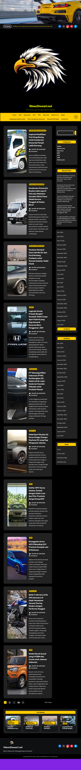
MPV (39, 115)
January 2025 (61, 299)
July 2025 (60, 274)
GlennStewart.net (40, 106)
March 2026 (60, 241)
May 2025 (60, 282)
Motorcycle (27, 115)
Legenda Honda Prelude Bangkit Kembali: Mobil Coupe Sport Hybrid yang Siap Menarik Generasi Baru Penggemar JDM (38, 322)
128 (18, 714)
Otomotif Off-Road (53, 119)
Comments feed (62, 458)
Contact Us (64, 119)
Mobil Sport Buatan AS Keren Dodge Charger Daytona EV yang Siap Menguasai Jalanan (38, 443)
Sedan (63, 115)
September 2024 (62, 316)
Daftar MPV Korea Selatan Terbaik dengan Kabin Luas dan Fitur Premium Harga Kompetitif (38, 499)
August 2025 (61, 270)
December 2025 (62, 253)
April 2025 (60, 287)
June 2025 (60, 278)
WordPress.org (61, 462)
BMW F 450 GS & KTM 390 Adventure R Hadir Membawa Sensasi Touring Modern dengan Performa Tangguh (38, 610)
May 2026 (60, 232)
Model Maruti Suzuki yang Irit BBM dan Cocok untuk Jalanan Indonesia (36, 667)
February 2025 (61, 295)
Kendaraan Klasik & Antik (17, 119)
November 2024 (62, 308)
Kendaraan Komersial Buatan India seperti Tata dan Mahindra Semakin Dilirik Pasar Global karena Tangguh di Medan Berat (38, 198)
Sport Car (46, 115)
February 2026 (61, 245)
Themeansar (54, 767)
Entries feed (61, 453)
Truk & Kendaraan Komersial (36, 119)
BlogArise (45, 767)
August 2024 (61, 320)
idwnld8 (32, 149)
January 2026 (61, 249)
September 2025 (62, 266)
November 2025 (62, 257)
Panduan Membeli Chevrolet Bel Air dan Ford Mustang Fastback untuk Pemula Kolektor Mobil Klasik (38, 259)
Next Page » (48, 713)
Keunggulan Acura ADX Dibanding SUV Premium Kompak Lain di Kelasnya (38, 552)
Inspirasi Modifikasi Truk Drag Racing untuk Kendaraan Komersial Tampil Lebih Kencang (38, 140)
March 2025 (60, 291)
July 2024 (60, 324)
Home (14, 115)
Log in (59, 449)
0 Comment (34, 151)
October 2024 (61, 312)
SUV (34, 115)
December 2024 (62, 303)
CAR (20, 115)
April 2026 (60, 236)
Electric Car (55, 115)
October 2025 (61, 262)
